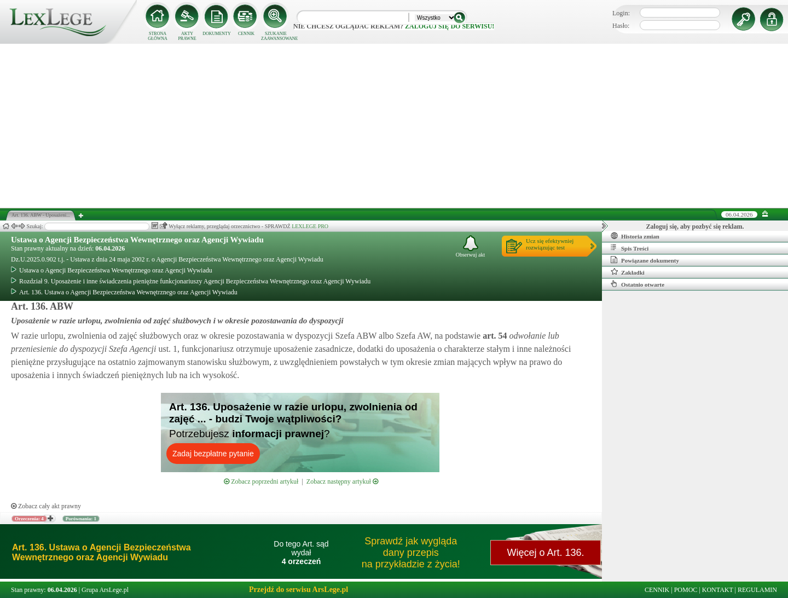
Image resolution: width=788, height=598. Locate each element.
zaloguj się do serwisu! (449, 26)
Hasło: (620, 26)
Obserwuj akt (470, 246)
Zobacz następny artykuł (342, 481)
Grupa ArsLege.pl (105, 590)
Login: (621, 13)
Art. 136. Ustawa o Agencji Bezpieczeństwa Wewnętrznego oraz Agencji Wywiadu (124, 292)
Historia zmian (635, 236)
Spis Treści (629, 248)
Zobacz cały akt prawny (46, 506)
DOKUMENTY (216, 33)
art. (493, 335)
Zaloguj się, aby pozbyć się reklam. (695, 226)
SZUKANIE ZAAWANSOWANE (276, 36)
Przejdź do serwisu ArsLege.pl (298, 589)
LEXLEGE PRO (310, 226)
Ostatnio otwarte (637, 284)
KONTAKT (717, 590)
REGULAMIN (757, 590)
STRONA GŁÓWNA (157, 36)
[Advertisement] (394, 125)
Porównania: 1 (81, 518)
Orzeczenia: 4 (29, 518)
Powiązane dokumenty (645, 260)
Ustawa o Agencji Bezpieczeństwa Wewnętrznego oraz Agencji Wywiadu (137, 239)
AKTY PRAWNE (187, 36)
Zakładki (628, 272)
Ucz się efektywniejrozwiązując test (549, 244)
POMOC (686, 590)
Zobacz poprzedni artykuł (261, 481)
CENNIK (246, 33)
